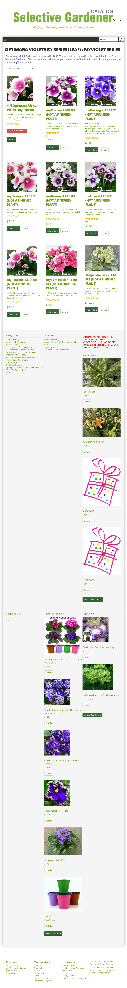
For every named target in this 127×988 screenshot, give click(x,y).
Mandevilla (88, 510)
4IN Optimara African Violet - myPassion (23, 107)
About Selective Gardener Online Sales (61, 342)
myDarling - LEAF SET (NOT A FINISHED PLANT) (100, 114)
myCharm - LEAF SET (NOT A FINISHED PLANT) (60, 114)
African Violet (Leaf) (14, 339)
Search (37, 970)
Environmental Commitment (56, 349)
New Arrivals (11, 970)
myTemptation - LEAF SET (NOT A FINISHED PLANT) (61, 284)
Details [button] (11, 139)
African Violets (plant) (15, 342)
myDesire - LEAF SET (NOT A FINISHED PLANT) (21, 200)
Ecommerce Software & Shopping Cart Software (103, 971)
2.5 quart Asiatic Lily (93, 441)
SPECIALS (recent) (14, 365)
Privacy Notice (50, 347)
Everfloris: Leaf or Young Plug (19, 347)
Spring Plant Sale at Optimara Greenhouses (25, 367)
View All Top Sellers (92, 715)
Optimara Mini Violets (15, 354)
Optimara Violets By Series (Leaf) (20, 357)
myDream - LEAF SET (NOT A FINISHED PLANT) (60, 200)
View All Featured (53, 933)
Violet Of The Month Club (17, 370)
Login (36, 975)
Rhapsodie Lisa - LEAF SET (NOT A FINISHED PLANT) (100, 279)
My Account (39, 973)
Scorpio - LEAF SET (54, 860)
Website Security (51, 339)
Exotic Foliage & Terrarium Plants (20, 349)
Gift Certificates (13, 965)
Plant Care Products (15, 362)
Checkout (38, 968)
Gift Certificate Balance (16, 968)
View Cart (38, 965)
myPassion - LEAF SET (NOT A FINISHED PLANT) (22, 284)
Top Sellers (11, 973)
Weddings (10, 372)
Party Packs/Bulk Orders (17, 360)
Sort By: (8, 68)
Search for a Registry (43, 980)
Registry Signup (41, 978)
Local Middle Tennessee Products (21, 352)
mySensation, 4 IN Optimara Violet (101, 695)
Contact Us (49, 344)
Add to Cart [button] (53, 147)
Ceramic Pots (12, 344)
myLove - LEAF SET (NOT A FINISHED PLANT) (98, 200)
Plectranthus (90, 579)
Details (87, 401)
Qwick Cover (51, 915)
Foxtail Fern (89, 391)
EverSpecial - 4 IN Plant (56, 810)
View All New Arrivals (93, 599)
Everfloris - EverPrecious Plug (98, 647)
